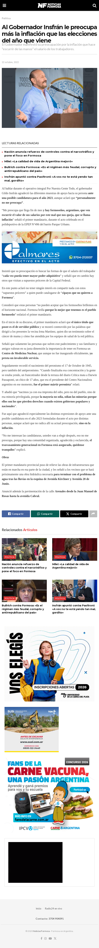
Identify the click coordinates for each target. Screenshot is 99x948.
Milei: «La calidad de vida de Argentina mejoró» (38, 161)
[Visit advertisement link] (49, 247)
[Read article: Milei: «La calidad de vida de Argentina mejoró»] (74, 549)
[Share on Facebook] (16, 513)
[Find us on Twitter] (55, 939)
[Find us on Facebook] (41, 939)
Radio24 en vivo (53, 908)
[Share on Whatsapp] (45, 513)
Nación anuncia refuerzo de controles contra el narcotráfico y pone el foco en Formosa (24, 568)
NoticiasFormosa (41, 931)
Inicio (38, 908)
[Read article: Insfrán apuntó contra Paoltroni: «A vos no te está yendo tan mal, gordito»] (74, 591)
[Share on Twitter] (74, 513)
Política (6, 18)
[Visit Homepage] (49, 5)
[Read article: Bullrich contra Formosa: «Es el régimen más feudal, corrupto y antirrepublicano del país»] (24, 591)
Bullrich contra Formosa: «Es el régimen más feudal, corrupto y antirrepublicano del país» (23, 609)
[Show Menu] (4, 5)
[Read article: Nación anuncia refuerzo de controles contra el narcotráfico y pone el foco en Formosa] (24, 549)
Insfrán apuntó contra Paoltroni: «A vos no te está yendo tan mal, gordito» (74, 609)
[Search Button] (94, 5)
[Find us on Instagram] (45, 939)
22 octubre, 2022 (10, 62)
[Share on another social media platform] (93, 513)
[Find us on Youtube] (50, 939)
